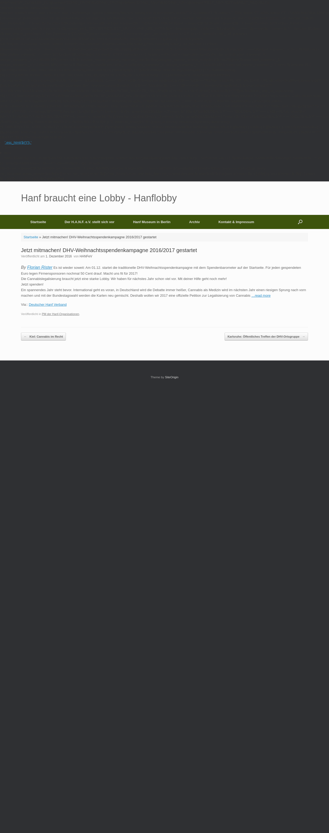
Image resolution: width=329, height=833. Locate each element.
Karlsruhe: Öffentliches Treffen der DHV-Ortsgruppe (266, 336)
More (8, 153)
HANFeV (86, 256)
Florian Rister (39, 267)
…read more (261, 296)
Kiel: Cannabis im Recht (43, 336)
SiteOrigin (172, 377)
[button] (300, 222)
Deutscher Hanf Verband (47, 305)
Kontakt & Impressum (236, 222)
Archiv (194, 222)
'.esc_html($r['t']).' (18, 142)
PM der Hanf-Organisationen (60, 314)
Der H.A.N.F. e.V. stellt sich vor (89, 222)
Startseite (38, 222)
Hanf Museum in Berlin (152, 222)
